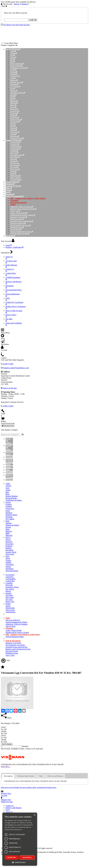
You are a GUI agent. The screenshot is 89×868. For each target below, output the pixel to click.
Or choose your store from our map (16, 25)
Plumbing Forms (17, 227)
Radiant (13, 115)
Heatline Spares (16, 82)
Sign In (16, 4)
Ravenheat (14, 118)
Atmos (13, 57)
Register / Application (15, 247)
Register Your (6, 794)
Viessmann (15, 132)
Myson (13, 107)
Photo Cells (15, 169)
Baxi (12, 59)
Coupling (14, 151)
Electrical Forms (17, 219)
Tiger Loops (15, 178)
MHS (13, 97)
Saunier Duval (16, 120)
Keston (13, 95)
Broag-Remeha (16, 66)
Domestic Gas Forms (18, 217)
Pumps (13, 171)
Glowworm (15, 76)
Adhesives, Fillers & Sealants (21, 207)
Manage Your (7, 801)
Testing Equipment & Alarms (21, 232)
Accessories (15, 142)
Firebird (13, 72)
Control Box (15, 149)
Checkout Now (8, 426)
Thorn (13, 126)
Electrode (14, 153)
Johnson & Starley (17, 93)
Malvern (14, 101)
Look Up (33, 20)
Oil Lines (14, 167)
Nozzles (13, 161)
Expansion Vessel (17, 155)
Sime (12, 124)
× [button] (34, 815)
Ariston (13, 53)
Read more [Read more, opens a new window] (18, 830)
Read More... (6, 767)
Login (9, 245)
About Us (9, 812)
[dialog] (19, 839)
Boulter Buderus (17, 64)
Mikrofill (14, 103)
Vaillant (13, 130)
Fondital (14, 74)
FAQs (8, 810)
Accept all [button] (11, 857)
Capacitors (14, 144)
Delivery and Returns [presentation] (55, 776)
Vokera (13, 134)
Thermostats (15, 176)
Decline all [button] (27, 857)
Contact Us (10, 806)
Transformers (15, 180)
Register (25, 4)
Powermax (14, 111)
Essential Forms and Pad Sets (21, 221)
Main (12, 99)
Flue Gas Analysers (18, 223)
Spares (13, 174)
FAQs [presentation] (41, 776)
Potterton (14, 109)
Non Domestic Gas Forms (20, 225)
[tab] (8, 776)
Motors (13, 159)
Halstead (14, 80)
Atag (12, 55)
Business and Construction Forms (23, 209)
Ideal (12, 89)
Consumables (15, 147)
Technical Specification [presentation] (25, 776)
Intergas (13, 91)
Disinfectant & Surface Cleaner (22, 215)
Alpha (13, 51)
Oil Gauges (15, 165)
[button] (20, 862)
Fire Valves (15, 157)
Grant (13, 78)
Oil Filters (14, 163)
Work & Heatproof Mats (20, 234)
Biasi (12, 62)
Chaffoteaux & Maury (19, 68)
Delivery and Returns (13, 808)
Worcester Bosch (17, 138)
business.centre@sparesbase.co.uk (16, 368)
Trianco (13, 128)
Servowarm (15, 122)
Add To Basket (7, 744)
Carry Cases (15, 211)
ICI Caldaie (15, 86)
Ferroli (13, 70)
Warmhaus (14, 136)
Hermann (14, 84)
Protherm (14, 113)
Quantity (25, 746)
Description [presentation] (8, 776)
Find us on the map (9, 388)
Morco (13, 105)
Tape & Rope (15, 230)
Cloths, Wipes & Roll (18, 213)
